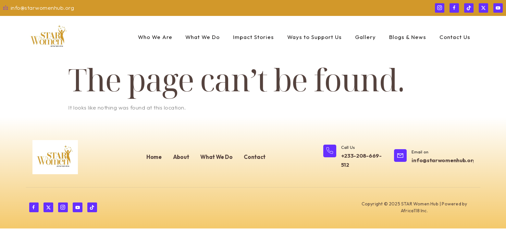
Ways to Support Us (314, 36)
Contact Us (454, 36)
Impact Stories (253, 36)
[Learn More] (355, 157)
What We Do (202, 36)
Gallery (365, 36)
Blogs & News (407, 36)
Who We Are (154, 36)
